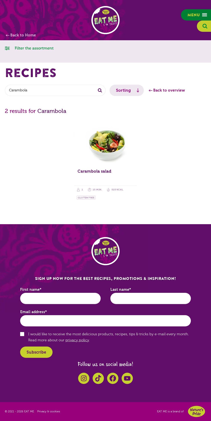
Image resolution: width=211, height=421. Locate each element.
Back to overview (169, 90)
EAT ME (105, 20)
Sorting (123, 90)
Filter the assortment (29, 48)
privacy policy (77, 340)
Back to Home (23, 35)
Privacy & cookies (48, 411)
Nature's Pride (196, 411)
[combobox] (55, 90)
